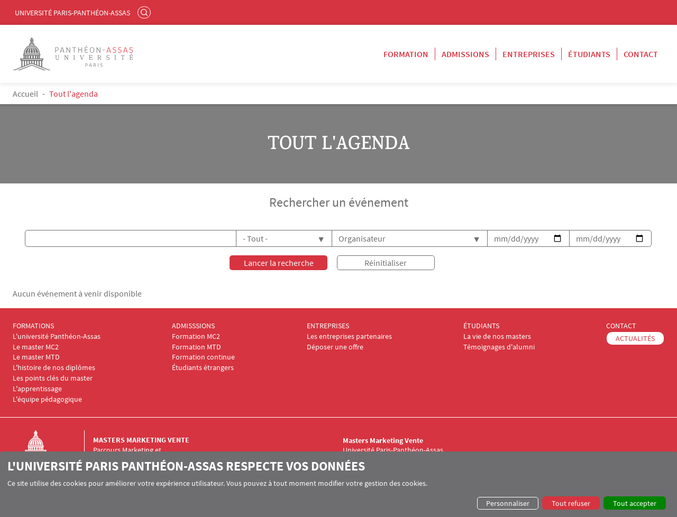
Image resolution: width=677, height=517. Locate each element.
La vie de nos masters (497, 335)
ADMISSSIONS (193, 325)
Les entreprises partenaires (349, 335)
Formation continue (203, 357)
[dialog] (338, 484)
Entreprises (528, 54)
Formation (405, 54)
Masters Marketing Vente (141, 440)
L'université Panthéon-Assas (56, 335)
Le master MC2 (36, 346)
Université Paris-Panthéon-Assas (72, 12)
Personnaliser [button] (507, 503)
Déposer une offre (335, 346)
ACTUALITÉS (635, 338)
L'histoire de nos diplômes (54, 367)
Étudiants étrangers (203, 367)
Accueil (25, 93)
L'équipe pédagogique (47, 398)
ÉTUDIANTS (481, 325)
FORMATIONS (33, 325)
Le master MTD (36, 357)
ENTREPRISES (328, 325)
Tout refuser (571, 503)
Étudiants (589, 54)
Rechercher (145, 12)
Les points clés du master (53, 378)
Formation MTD (196, 346)
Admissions (465, 54)
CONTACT (621, 325)
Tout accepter (634, 503)
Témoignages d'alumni (499, 346)
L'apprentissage (37, 388)
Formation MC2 (196, 335)
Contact (641, 54)
